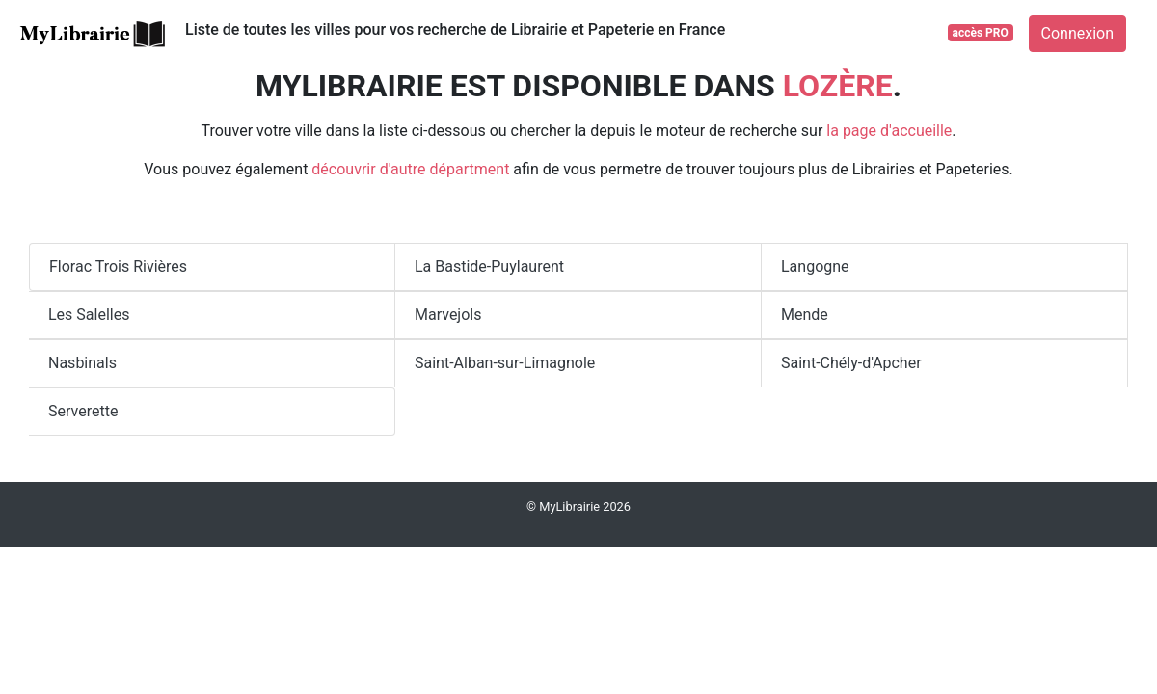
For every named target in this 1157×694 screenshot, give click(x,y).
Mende (804, 315)
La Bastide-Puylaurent (489, 266)
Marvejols (448, 315)
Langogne (815, 266)
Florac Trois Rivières (118, 266)
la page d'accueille (889, 130)
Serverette (83, 411)
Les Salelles (88, 315)
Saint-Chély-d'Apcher (851, 363)
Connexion (1077, 33)
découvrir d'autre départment (410, 169)
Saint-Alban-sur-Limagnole (505, 363)
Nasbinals (82, 363)
